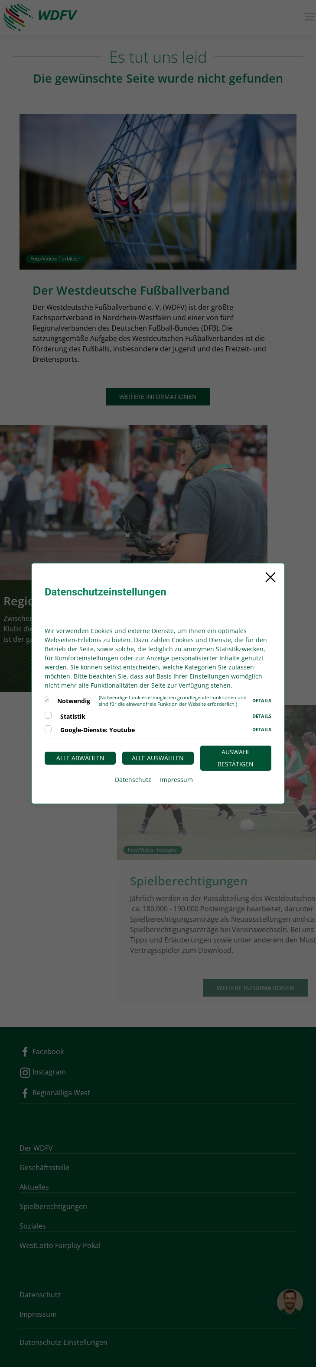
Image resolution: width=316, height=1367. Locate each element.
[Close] (270, 577)
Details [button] (261, 700)
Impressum (176, 779)
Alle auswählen (158, 758)
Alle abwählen (80, 758)
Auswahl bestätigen (236, 758)
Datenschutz (133, 779)
